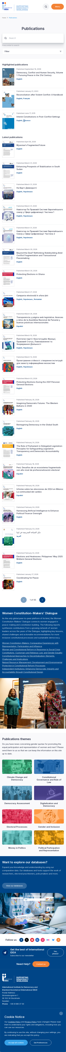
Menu (57, 7)
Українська (27, 192)
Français (26, 98)
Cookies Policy (14, 1022)
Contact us (41, 964)
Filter (7, 51)
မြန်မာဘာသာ (26, 120)
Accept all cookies (16, 1043)
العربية (18, 536)
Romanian (38, 299)
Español (19, 326)
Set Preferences (40, 1043)
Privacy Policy (31, 1022)
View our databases (14, 886)
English (19, 79)
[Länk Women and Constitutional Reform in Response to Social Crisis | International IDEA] (31, 649)
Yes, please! (55, 952)
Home (4, 18)
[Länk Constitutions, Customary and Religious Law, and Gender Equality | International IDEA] (32, 652)
